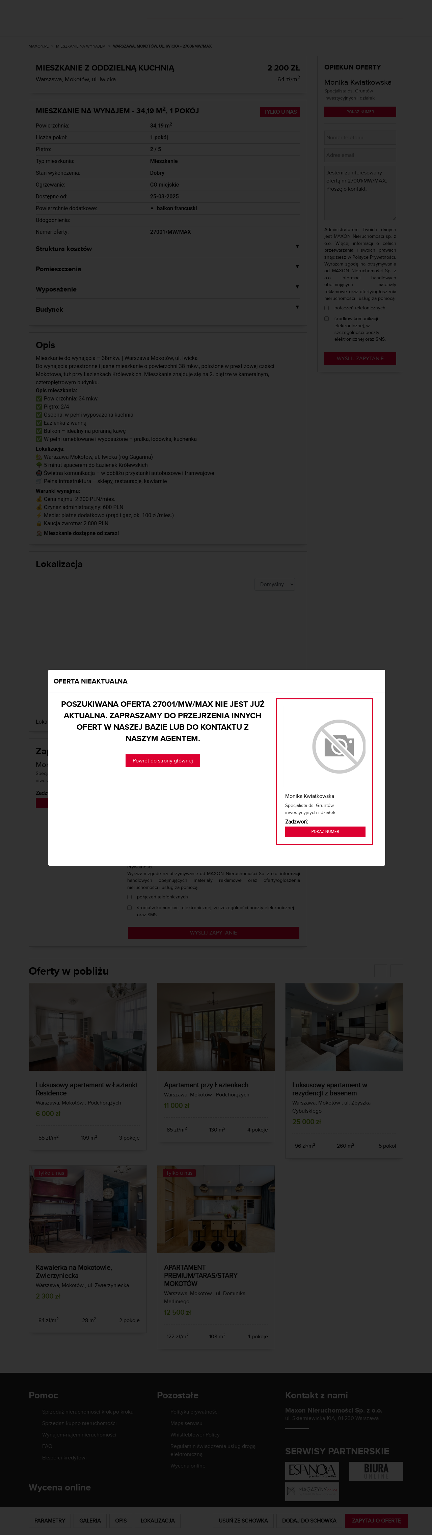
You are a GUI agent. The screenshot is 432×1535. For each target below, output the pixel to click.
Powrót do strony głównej (163, 760)
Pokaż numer (325, 831)
